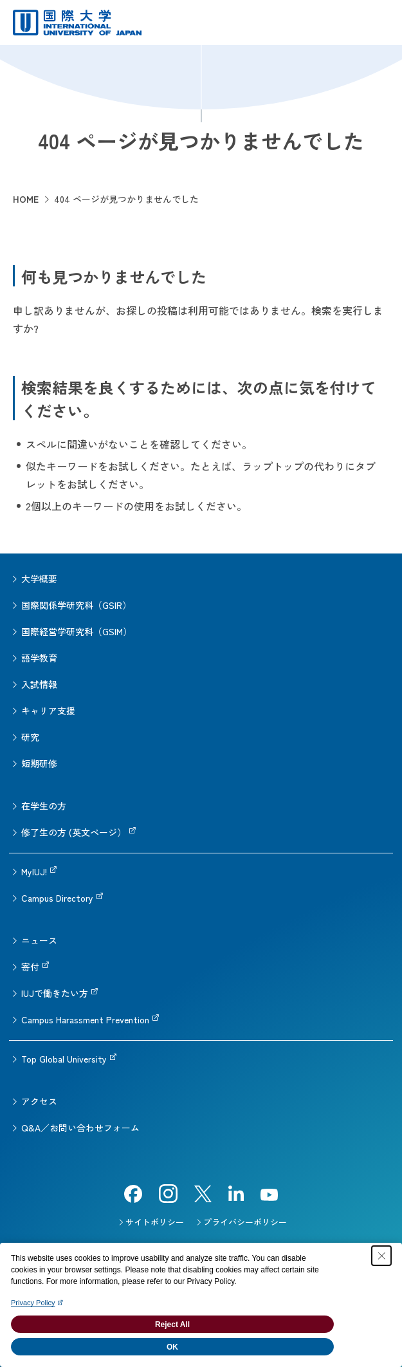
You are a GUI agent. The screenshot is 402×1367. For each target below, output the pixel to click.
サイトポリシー (154, 1222)
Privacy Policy (33, 1303)
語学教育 (39, 657)
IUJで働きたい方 (54, 993)
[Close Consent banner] (381, 1255)
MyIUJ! (34, 871)
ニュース (39, 940)
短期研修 (39, 763)
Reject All (172, 1324)
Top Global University (64, 1058)
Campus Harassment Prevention (85, 1019)
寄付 (30, 966)
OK (172, 1347)
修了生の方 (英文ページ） (73, 832)
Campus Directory (57, 897)
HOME (26, 198)
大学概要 (39, 578)
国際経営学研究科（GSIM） (76, 631)
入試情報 (39, 684)
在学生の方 (43, 805)
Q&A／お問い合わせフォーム (80, 1127)
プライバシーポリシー (245, 1222)
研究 (30, 736)
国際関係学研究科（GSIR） (76, 605)
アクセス (39, 1101)
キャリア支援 (48, 710)
